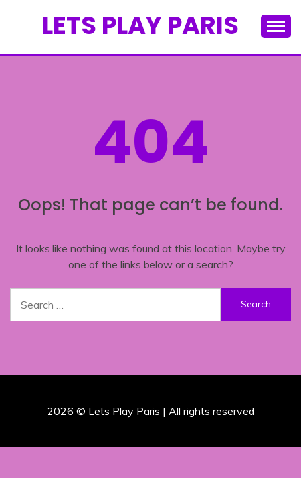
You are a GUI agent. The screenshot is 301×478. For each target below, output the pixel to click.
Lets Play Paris (140, 25)
